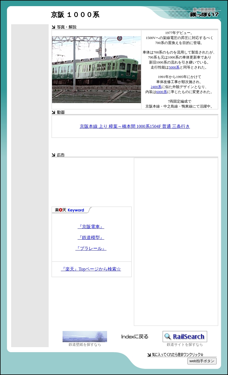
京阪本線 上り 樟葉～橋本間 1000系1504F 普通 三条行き (135, 126)
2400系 (156, 87)
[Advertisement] (30, 112)
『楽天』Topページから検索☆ (91, 269)
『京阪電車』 (91, 226)
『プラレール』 (90, 248)
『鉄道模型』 (91, 237)
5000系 (174, 67)
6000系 (161, 92)
